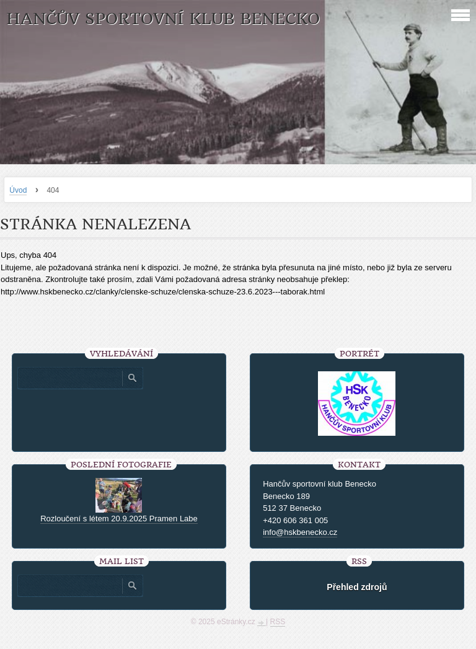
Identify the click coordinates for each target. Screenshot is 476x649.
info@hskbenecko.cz (300, 532)
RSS (278, 621)
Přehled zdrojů (357, 587)
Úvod (18, 190)
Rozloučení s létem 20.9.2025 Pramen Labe (119, 518)
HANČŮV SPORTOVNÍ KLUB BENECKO (163, 19)
